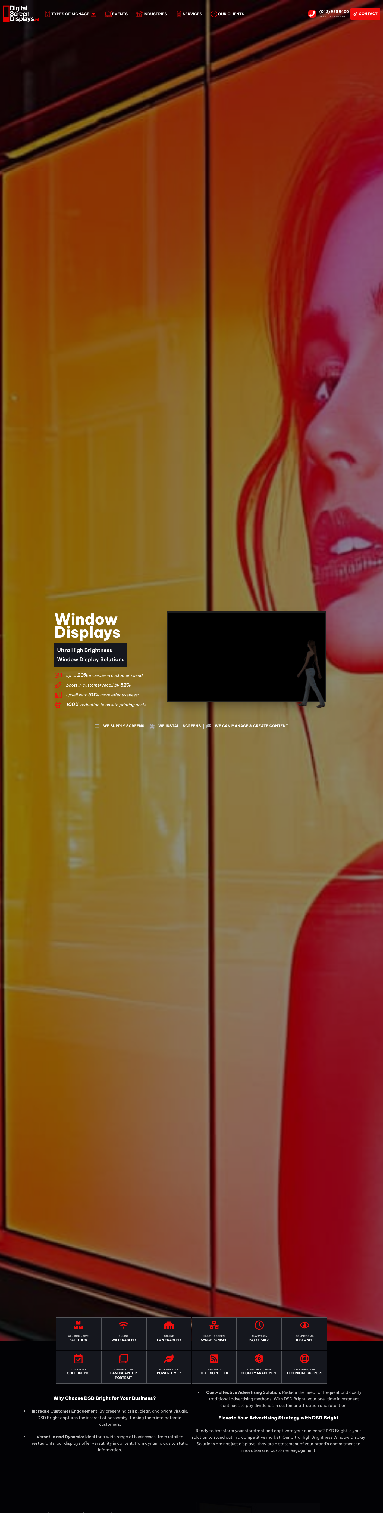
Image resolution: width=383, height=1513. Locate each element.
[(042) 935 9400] (312, 14)
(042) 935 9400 (334, 12)
